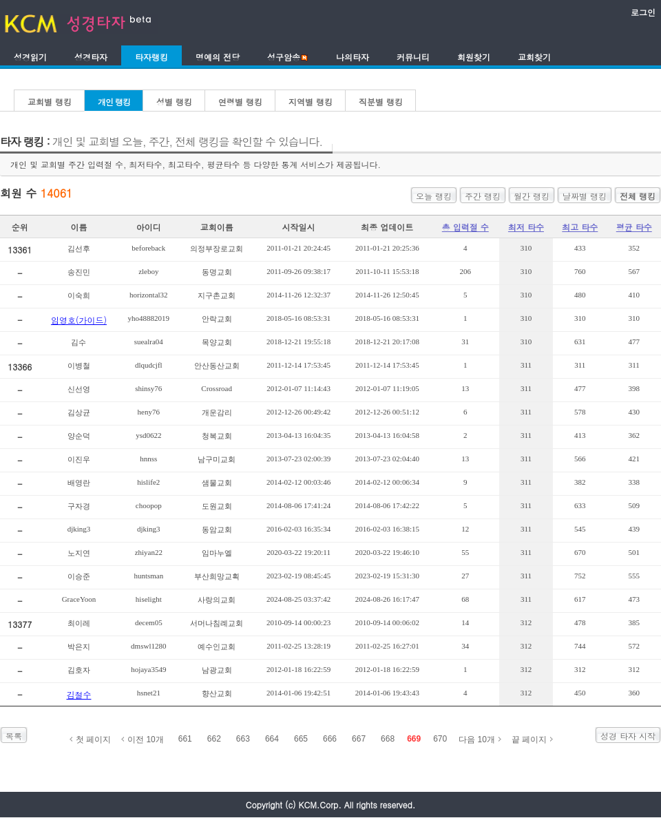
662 (214, 739)
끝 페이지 (529, 739)
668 (388, 739)
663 (243, 739)
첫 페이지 (93, 739)
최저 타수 (526, 227)
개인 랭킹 (114, 101)
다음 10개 (477, 739)
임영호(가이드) (79, 320)
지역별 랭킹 (310, 101)
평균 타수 (634, 227)
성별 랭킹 (174, 101)
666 (330, 739)
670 (440, 739)
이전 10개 (145, 739)
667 (359, 739)
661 (185, 739)
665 (301, 739)
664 (272, 739)
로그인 (643, 12)
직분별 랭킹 (381, 101)
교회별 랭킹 (50, 101)
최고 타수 (580, 227)
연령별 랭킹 (240, 101)
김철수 (78, 694)
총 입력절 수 (465, 227)
